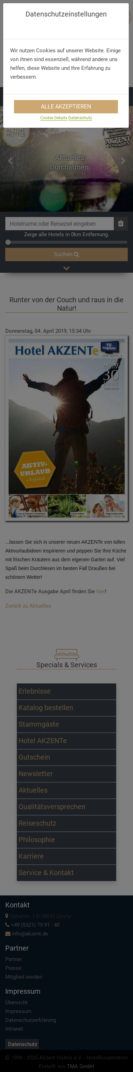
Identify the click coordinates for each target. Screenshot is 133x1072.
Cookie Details (53, 117)
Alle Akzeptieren (66, 106)
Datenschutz (80, 117)
